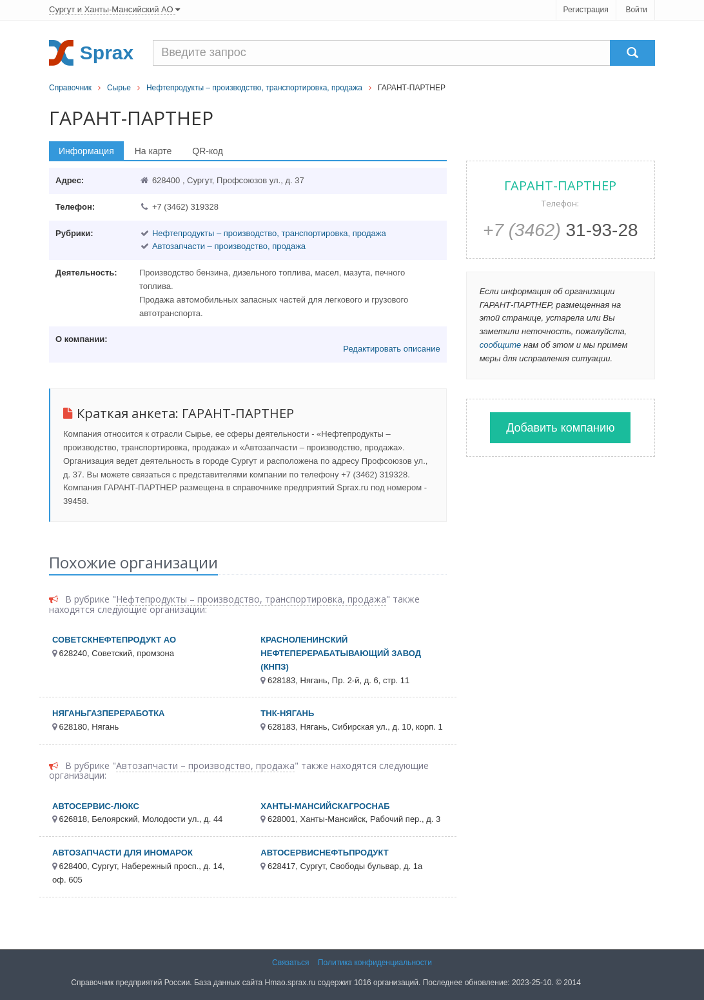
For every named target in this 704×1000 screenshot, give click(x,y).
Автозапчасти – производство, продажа (229, 246)
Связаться (290, 962)
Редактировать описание (391, 349)
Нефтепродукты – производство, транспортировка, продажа (254, 87)
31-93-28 (560, 230)
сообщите (501, 345)
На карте (153, 151)
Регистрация (586, 9)
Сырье (119, 87)
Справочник (70, 87)
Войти (636, 9)
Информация (86, 151)
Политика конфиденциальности (375, 962)
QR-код (207, 151)
